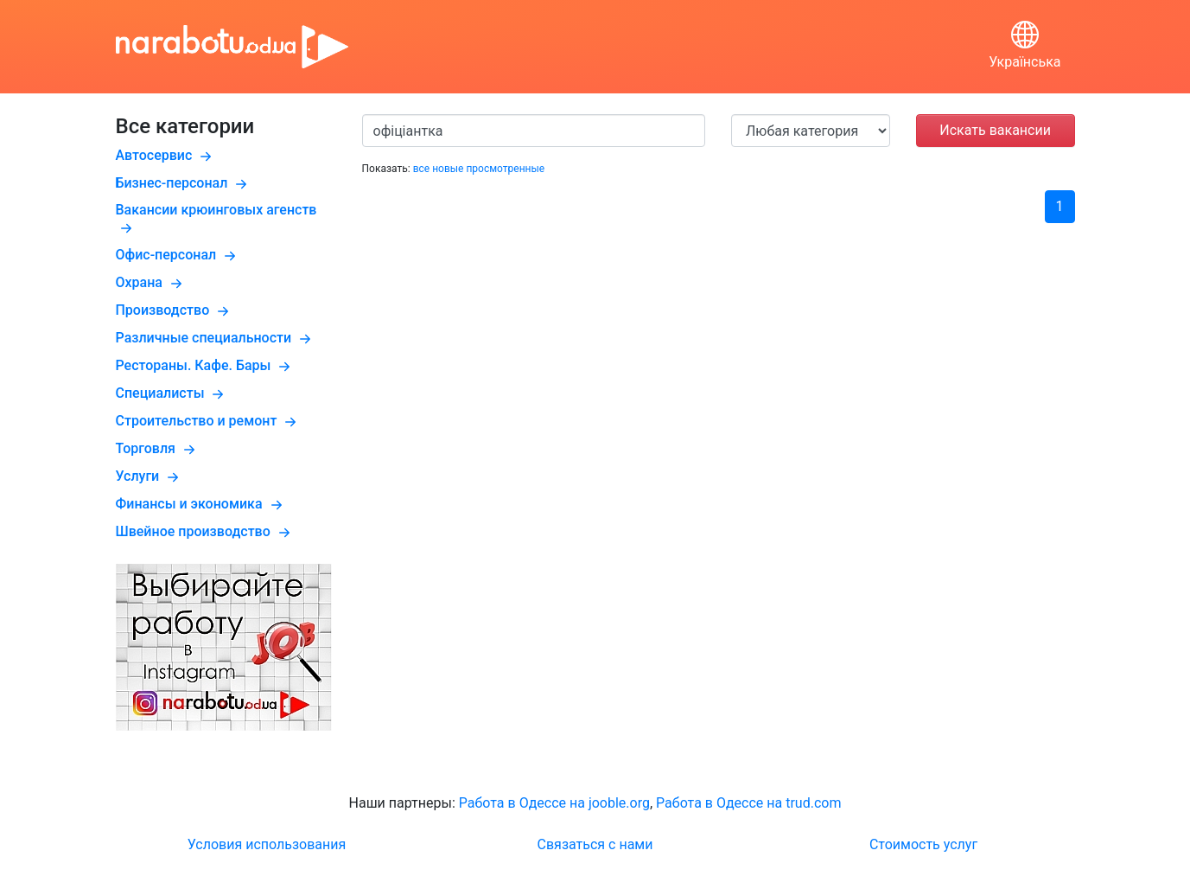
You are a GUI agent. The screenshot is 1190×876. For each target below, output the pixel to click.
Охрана (151, 282)
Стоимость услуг (923, 844)
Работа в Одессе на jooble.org (554, 803)
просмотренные (505, 169)
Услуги (150, 476)
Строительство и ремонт (209, 420)
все (421, 169)
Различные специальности (216, 337)
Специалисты (172, 393)
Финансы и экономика (201, 504)
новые (447, 169)
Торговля (158, 448)
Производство (175, 310)
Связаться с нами (595, 844)
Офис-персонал (178, 254)
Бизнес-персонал (184, 183)
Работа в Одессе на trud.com (748, 803)
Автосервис (166, 155)
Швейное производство (205, 531)
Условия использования (267, 844)
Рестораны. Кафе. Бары (206, 365)
